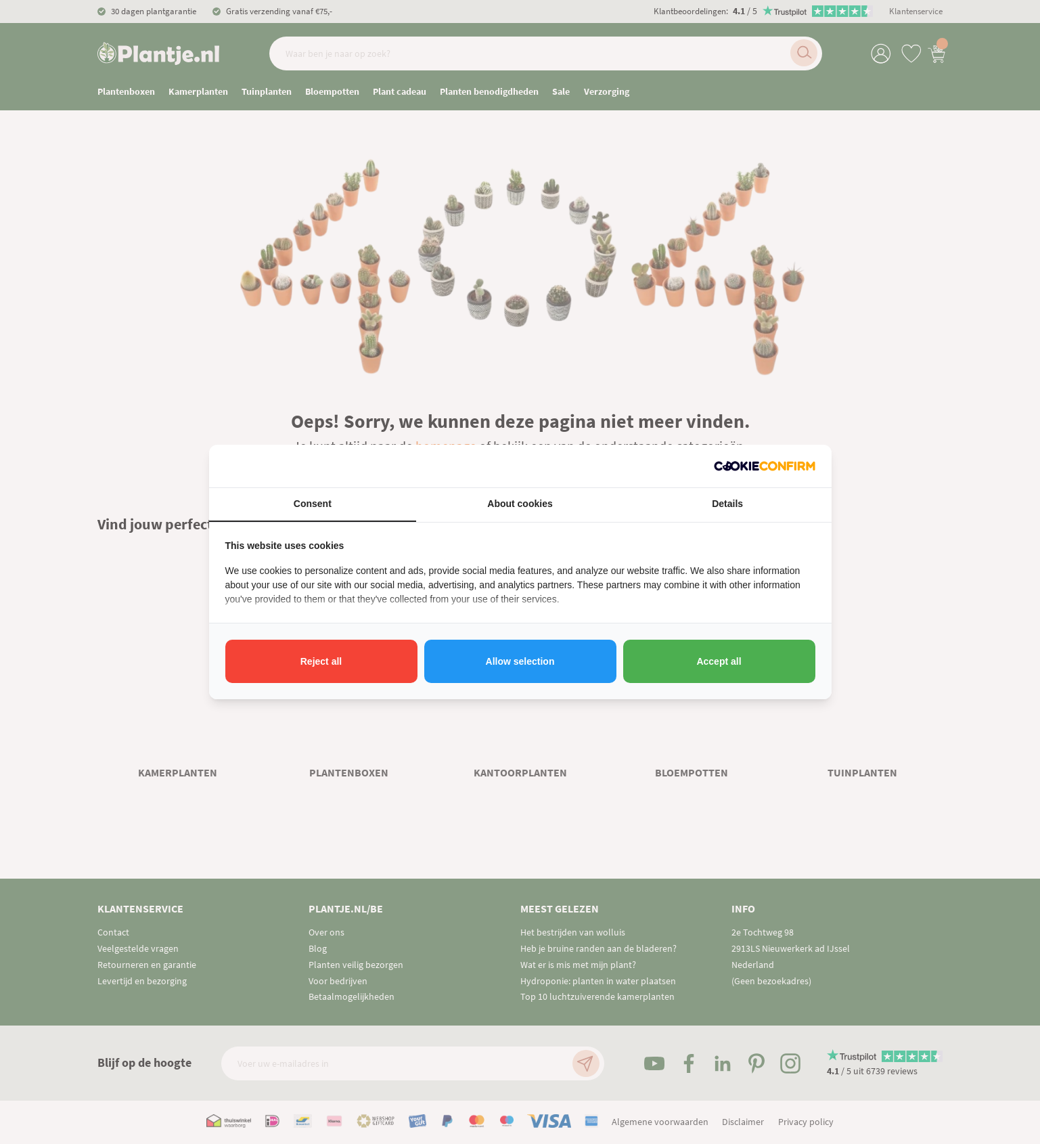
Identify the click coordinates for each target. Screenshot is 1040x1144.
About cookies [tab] (519, 503)
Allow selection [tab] (520, 661)
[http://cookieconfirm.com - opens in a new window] (764, 466)
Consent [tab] (313, 503)
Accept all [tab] (718, 661)
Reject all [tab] (321, 661)
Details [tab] (727, 503)
